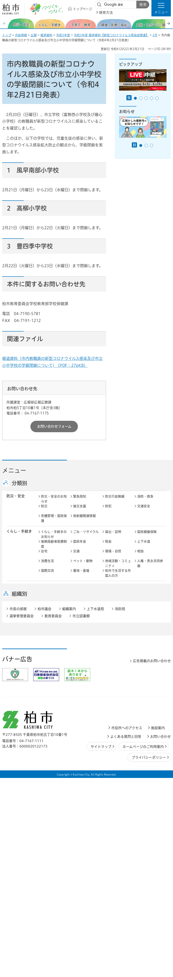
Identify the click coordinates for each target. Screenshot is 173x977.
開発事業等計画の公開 (150, 667)
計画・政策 (145, 725)
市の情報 (111, 725)
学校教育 (111, 591)
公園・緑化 (81, 674)
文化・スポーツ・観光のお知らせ (54, 650)
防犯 (108, 510)
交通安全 (143, 510)
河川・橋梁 (145, 684)
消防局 (120, 808)
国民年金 (79, 546)
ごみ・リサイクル (86, 536)
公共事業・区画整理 (86, 687)
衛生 (140, 612)
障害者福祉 (113, 621)
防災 (44, 510)
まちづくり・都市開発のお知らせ (54, 667)
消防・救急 (145, 501)
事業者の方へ (50, 771)
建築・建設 (145, 674)
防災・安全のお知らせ (54, 503)
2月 (155, 35)
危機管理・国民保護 (54, 523)
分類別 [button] (19, 483)
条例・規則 (113, 755)
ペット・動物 (83, 565)
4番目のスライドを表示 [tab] (151, 98)
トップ (6, 35)
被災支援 (79, 510)
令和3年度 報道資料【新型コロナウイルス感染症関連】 (111, 35)
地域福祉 (143, 621)
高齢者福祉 (81, 621)
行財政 (46, 735)
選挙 (44, 745)
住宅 (44, 555)
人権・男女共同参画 (150, 568)
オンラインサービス (86, 757)
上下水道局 (95, 808)
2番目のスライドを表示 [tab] (140, 98)
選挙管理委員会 (21, 815)
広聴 (140, 735)
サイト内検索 (99, 5)
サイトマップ (101, 945)
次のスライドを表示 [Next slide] (168, 23)
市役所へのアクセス (126, 927)
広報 (34, 35)
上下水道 (143, 546)
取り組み (143, 631)
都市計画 (111, 664)
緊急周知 (79, 501)
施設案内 (158, 927)
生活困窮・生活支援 (54, 634)
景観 (44, 674)
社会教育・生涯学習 (150, 593)
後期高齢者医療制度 (54, 548)
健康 (76, 612)
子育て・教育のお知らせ (54, 593)
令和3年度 (63, 35)
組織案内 (69, 808)
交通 (76, 555)
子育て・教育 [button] (17, 590)
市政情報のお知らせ (54, 728)
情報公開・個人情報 (86, 748)
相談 (140, 555)
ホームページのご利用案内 (143, 945)
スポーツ (111, 647)
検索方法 (106, 12)
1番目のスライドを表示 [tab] (135, 98)
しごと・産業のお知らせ (54, 703)
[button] (161, 8)
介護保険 (47, 621)
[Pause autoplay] (129, 98)
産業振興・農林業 (150, 700)
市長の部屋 (81, 725)
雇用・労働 (81, 700)
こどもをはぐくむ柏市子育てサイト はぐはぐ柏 (86, 595)
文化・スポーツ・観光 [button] (21, 649)
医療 (108, 612)
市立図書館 (81, 815)
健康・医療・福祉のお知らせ (54, 614)
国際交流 (47, 575)
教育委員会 (49, 755)
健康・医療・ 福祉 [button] (17, 614)
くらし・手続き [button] (19, 536)
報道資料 (46, 35)
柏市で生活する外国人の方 (118, 577)
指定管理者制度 (84, 710)
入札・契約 (49, 710)
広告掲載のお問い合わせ (152, 860)
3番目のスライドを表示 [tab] (146, 98)
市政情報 (21, 35)
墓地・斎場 (81, 575)
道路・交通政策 (52, 684)
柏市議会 (44, 808)
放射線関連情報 (84, 520)
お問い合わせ (160, 936)
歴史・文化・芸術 (86, 647)
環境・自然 (113, 555)
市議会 (142, 745)
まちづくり (81, 664)
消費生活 (47, 565)
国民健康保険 (147, 536)
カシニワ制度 (114, 674)
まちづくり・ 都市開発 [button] (17, 667)
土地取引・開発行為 (118, 687)
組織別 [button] (19, 793)
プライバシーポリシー (149, 956)
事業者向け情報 (116, 631)
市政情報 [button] (13, 725)
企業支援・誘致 (116, 700)
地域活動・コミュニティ (118, 568)
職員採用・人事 (84, 735)
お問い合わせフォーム (54, 426)
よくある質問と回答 (125, 936)
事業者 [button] (11, 770)
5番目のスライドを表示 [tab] (157, 98)
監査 (108, 745)
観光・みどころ (148, 647)
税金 (108, 546)
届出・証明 (113, 536)
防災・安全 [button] (15, 500)
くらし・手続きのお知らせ (54, 539)
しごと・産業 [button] (17, 700)
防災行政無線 (114, 501)
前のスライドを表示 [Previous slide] (5, 23)
